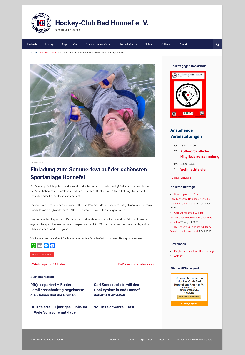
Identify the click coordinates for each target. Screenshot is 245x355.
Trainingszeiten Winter (98, 44)
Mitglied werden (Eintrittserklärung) (194, 251)
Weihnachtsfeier (193, 169)
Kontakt (183, 44)
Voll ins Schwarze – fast (114, 307)
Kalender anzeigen (180, 177)
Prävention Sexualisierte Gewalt (194, 339)
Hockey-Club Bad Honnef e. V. (102, 23)
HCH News (165, 44)
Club (149, 44)
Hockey (49, 44)
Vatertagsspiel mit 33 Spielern (48, 264)
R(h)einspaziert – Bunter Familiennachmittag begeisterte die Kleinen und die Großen (57, 290)
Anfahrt (178, 255)
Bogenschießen (69, 44)
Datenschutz (165, 339)
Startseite (32, 44)
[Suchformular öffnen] (217, 44)
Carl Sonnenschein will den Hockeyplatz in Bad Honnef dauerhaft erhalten (117, 290)
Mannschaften (128, 44)
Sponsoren (146, 339)
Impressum (115, 339)
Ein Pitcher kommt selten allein (135, 264)
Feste (35, 254)
